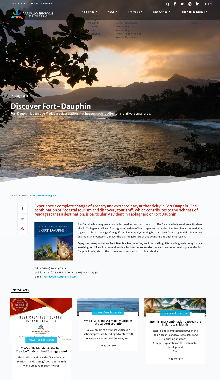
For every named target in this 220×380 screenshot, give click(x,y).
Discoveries (168, 14)
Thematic (146, 14)
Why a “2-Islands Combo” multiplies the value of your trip (108, 322)
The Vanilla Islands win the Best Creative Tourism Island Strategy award (41, 350)
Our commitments (42, 3)
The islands (110, 14)
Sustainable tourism (175, 313)
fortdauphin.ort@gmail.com (60, 276)
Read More (108, 345)
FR (205, 4)
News (129, 14)
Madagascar (19, 96)
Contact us (19, 3)
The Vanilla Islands (195, 14)
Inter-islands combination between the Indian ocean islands (175, 323)
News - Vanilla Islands (41, 339)
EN (210, 4)
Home (14, 195)
